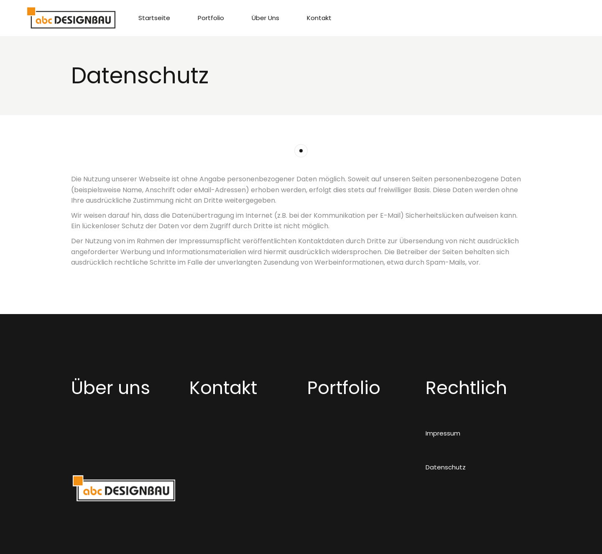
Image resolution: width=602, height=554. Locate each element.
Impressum (443, 433)
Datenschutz (446, 467)
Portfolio (343, 387)
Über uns (110, 387)
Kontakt (223, 387)
